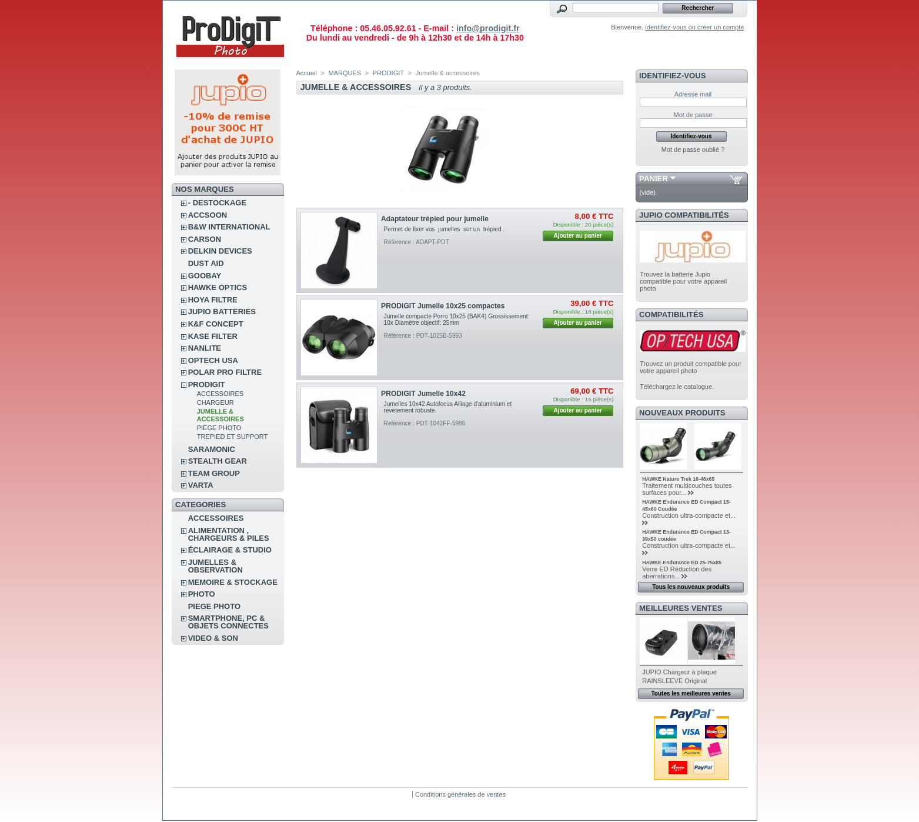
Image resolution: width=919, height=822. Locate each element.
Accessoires (220, 393)
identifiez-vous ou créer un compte (694, 27)
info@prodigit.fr (488, 28)
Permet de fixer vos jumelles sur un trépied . (444, 229)
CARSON (204, 239)
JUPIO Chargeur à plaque (679, 671)
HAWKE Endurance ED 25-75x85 (681, 562)
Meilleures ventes (680, 608)
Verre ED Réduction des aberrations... (676, 572)
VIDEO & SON (213, 638)
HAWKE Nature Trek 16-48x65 (678, 479)
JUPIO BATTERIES (222, 311)
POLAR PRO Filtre (225, 372)
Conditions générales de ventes (460, 794)
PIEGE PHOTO (214, 606)
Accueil (306, 72)
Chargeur (215, 402)
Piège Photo (219, 427)
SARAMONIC (211, 449)
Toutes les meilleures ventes (690, 693)
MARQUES (345, 72)
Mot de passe (692, 114)
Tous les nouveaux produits (691, 587)
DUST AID (206, 263)
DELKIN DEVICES (220, 251)
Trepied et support (232, 436)
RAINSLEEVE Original (674, 680)
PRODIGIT (206, 384)
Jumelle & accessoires (220, 415)
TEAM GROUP (214, 473)
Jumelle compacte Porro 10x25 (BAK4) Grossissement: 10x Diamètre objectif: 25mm (457, 319)
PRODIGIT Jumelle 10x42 (423, 394)
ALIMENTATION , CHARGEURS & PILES (228, 534)
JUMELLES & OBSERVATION (215, 566)
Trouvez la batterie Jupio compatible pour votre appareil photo (683, 281)
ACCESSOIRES (216, 518)
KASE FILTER (213, 336)
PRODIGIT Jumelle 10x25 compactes (442, 306)
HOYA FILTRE (213, 299)
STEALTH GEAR (217, 461)
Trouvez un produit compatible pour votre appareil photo (690, 367)
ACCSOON (207, 215)
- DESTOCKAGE (217, 202)
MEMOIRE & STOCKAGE (233, 582)
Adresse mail (693, 94)
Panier (653, 178)
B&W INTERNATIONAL (229, 226)
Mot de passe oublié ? (693, 149)
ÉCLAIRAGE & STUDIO (230, 549)
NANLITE (204, 348)
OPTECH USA (213, 360)
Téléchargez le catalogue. (677, 386)
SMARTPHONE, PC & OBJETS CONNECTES (228, 622)
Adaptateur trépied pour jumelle (435, 219)
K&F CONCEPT (215, 324)
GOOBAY (205, 275)
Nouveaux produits (682, 412)
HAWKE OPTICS (217, 287)
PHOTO (201, 594)
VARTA (200, 485)
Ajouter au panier (577, 235)
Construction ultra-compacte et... (689, 515)
